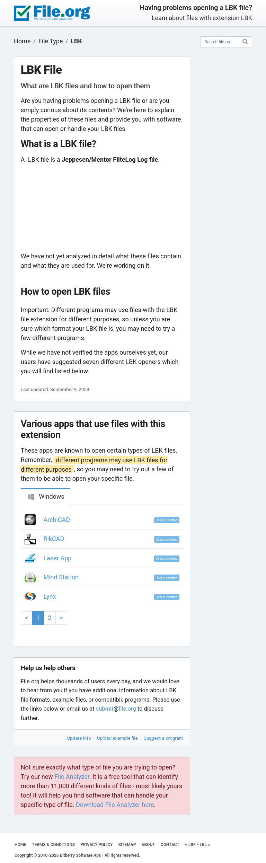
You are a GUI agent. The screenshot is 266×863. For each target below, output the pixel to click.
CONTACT (170, 844)
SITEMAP (127, 844)
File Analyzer (71, 776)
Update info (79, 738)
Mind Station (61, 577)
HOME (20, 844)
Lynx (50, 596)
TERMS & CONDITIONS (53, 844)
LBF (192, 844)
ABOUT (148, 844)
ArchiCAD (57, 519)
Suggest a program (163, 738)
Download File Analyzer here (115, 804)
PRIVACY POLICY (96, 844)
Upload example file (117, 738)
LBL (203, 844)
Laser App (58, 558)
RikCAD (54, 538)
